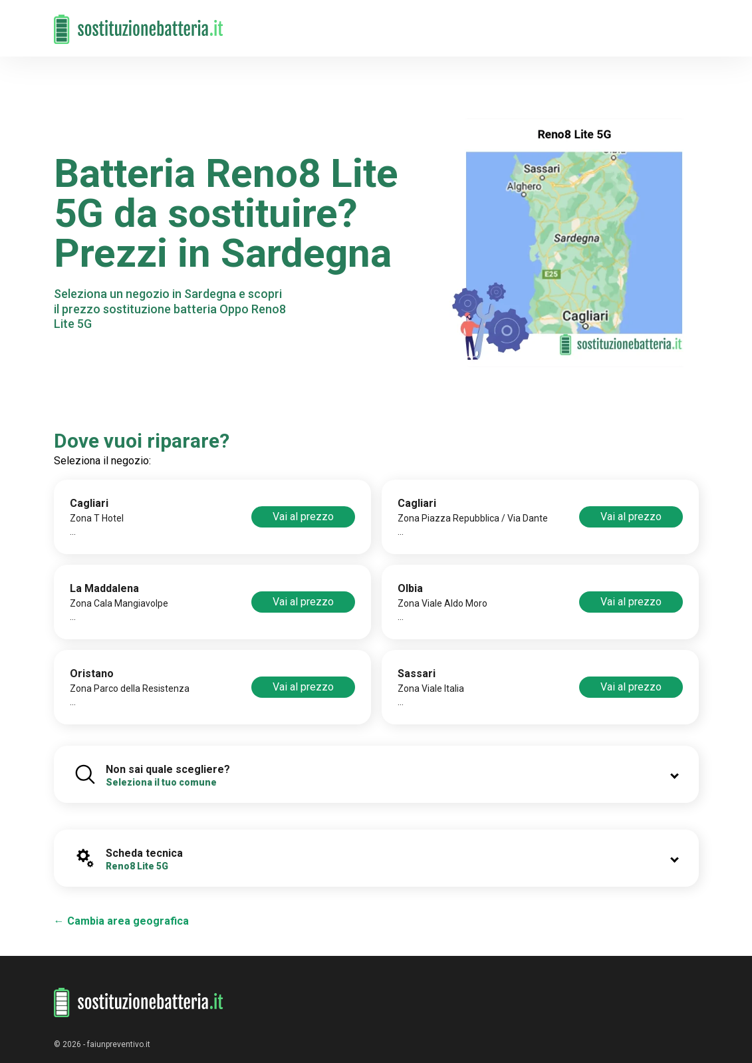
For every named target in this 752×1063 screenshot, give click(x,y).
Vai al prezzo (303, 516)
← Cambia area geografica (121, 921)
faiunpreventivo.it (118, 1044)
